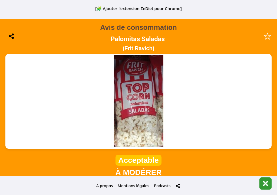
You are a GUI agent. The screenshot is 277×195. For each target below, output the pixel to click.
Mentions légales (133, 185)
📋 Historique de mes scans (138, 146)
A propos (104, 185)
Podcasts (162, 185)
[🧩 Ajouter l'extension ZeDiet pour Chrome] (138, 8)
